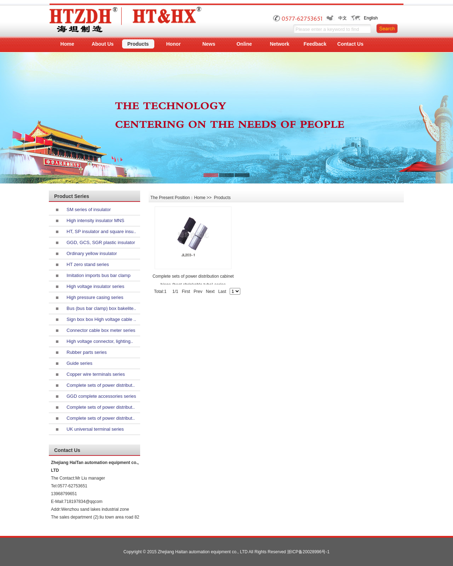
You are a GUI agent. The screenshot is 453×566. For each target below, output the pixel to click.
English (371, 18)
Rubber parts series (87, 352)
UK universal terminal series (95, 429)
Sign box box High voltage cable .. (101, 319)
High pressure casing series (95, 297)
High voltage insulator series (95, 286)
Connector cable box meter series (101, 330)
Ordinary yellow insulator (92, 253)
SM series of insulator (89, 209)
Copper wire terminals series (96, 374)
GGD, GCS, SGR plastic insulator (101, 242)
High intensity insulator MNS (95, 220)
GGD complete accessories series (101, 396)
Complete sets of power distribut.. (101, 385)
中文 (342, 18)
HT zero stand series (88, 264)
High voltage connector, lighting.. (100, 341)
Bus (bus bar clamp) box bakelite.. (101, 308)
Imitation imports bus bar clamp (99, 275)
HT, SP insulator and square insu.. (101, 231)
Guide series (79, 363)
